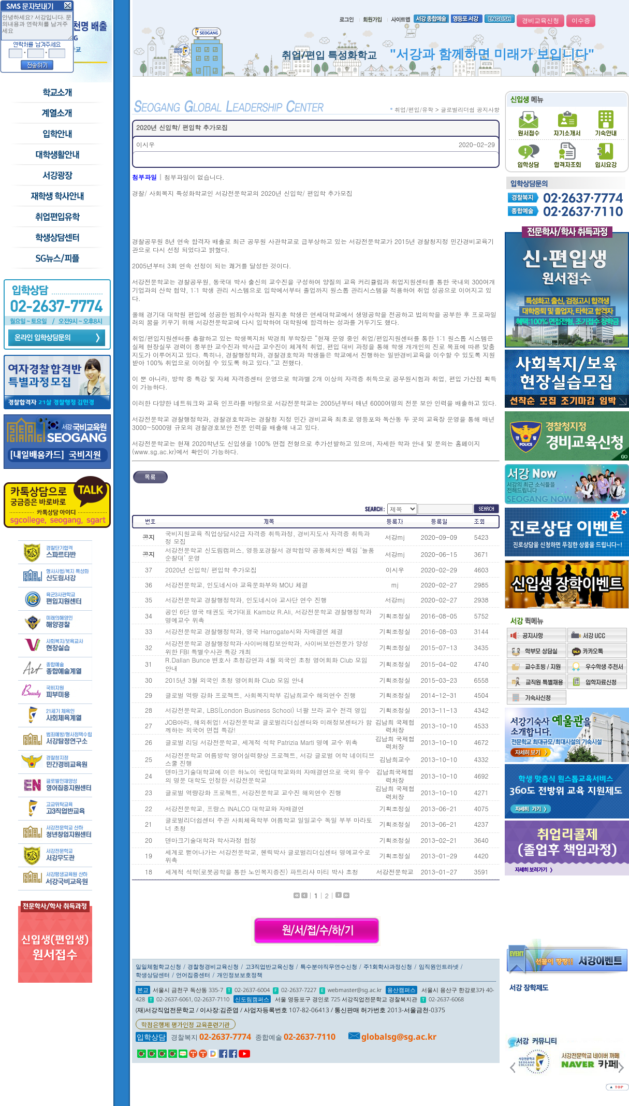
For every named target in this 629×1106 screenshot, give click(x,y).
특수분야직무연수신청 (328, 966)
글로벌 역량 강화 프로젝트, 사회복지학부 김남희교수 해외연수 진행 (260, 695)
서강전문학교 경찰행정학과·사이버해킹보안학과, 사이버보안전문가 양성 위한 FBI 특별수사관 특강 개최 (267, 647)
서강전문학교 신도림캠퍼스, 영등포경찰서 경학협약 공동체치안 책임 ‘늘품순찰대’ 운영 (269, 554)
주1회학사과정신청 (387, 966)
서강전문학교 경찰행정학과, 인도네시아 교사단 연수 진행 (246, 599)
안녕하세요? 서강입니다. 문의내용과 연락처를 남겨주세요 (37, 25)
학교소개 (56, 92)
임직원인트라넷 (439, 966)
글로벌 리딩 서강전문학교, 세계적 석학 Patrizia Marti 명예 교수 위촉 (261, 742)
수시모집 (56, 113)
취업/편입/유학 (56, 217)
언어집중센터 (193, 975)
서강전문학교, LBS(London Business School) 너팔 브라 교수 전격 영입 (266, 710)
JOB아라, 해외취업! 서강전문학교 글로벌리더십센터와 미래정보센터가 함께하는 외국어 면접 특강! (268, 726)
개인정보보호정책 (239, 975)
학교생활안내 (56, 155)
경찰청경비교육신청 (213, 966)
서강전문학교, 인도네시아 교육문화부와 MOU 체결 (236, 584)
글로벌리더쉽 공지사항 (470, 109)
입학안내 (56, 134)
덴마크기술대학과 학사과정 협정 (210, 840)
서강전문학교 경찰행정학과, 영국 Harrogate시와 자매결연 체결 (254, 631)
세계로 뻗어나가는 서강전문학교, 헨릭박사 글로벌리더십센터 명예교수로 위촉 (268, 856)
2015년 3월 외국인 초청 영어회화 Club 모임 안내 (234, 680)
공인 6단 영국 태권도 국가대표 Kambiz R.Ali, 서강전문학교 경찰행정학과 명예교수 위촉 (268, 615)
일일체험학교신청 (158, 966)
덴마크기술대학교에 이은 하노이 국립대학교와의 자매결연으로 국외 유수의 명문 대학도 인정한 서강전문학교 (267, 775)
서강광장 (56, 175)
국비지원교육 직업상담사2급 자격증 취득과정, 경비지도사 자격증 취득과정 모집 (267, 537)
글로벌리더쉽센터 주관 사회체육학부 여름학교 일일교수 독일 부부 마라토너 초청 (268, 823)
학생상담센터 (56, 237)
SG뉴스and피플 (56, 258)
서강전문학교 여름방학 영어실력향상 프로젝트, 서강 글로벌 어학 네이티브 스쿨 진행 (270, 759)
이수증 (581, 20)
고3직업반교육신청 (269, 966)
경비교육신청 (540, 20)
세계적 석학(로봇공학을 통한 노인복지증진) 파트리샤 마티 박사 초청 (261, 871)
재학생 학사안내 (56, 196)
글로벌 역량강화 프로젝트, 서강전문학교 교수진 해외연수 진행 (253, 792)
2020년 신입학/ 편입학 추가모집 (211, 569)
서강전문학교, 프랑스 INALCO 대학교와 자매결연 (234, 808)
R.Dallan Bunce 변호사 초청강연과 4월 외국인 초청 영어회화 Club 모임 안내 (266, 663)
